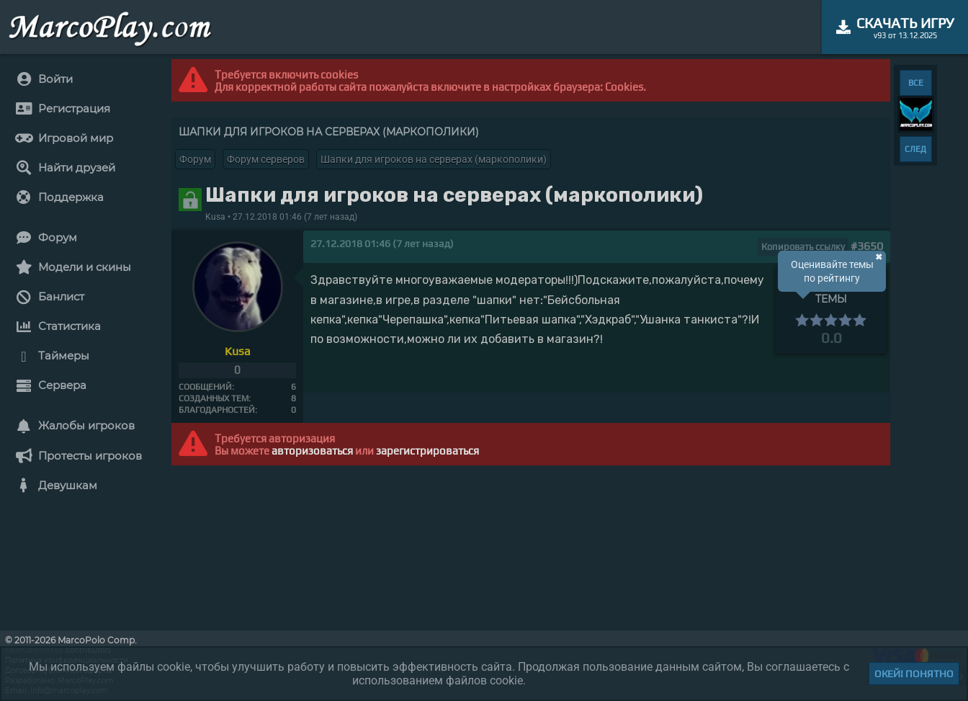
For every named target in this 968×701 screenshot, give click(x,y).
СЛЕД (915, 149)
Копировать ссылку (803, 246)
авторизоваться (312, 451)
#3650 (867, 246)
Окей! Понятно (914, 673)
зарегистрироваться (427, 451)
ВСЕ (915, 83)
